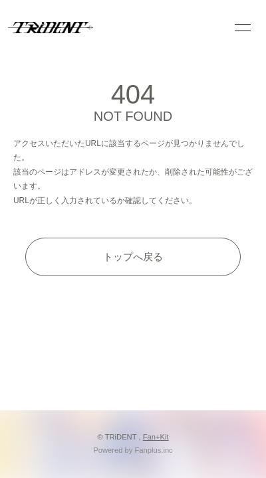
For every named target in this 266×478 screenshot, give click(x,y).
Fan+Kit (156, 437)
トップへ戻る (133, 256)
